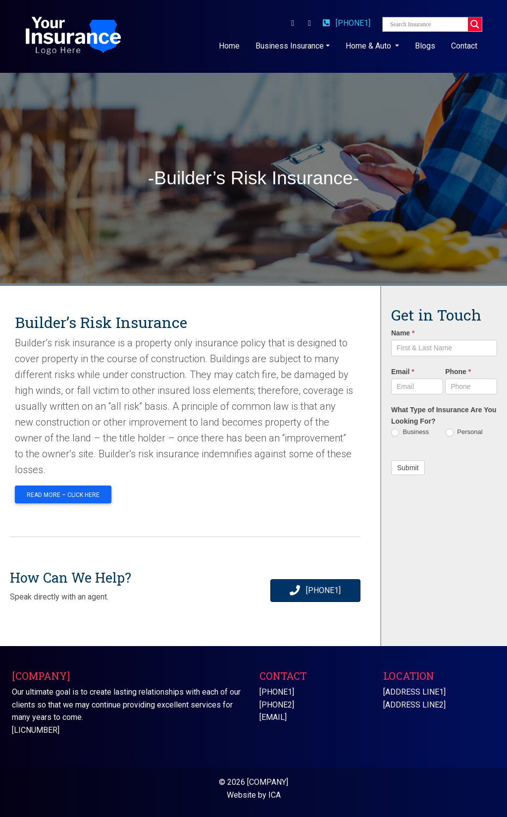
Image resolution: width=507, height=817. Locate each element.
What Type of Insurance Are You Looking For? (444, 415)
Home (231, 45)
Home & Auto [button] (369, 46)
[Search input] (427, 24)
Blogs (425, 46)
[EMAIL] (273, 717)
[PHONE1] (346, 23)
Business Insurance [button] (289, 46)
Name (402, 333)
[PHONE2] (276, 704)
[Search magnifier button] (475, 24)
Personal (464, 432)
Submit (408, 468)
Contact (464, 46)
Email (402, 372)
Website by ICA (254, 795)
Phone (458, 372)
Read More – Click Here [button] (63, 494)
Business (410, 432)
